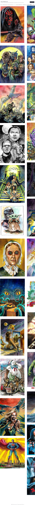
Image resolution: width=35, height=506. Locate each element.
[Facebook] (27, 4)
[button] (33, 4)
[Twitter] (29, 4)
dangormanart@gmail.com (19, 4)
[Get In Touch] (32, 2)
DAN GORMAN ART (4, 1)
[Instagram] (28, 4)
